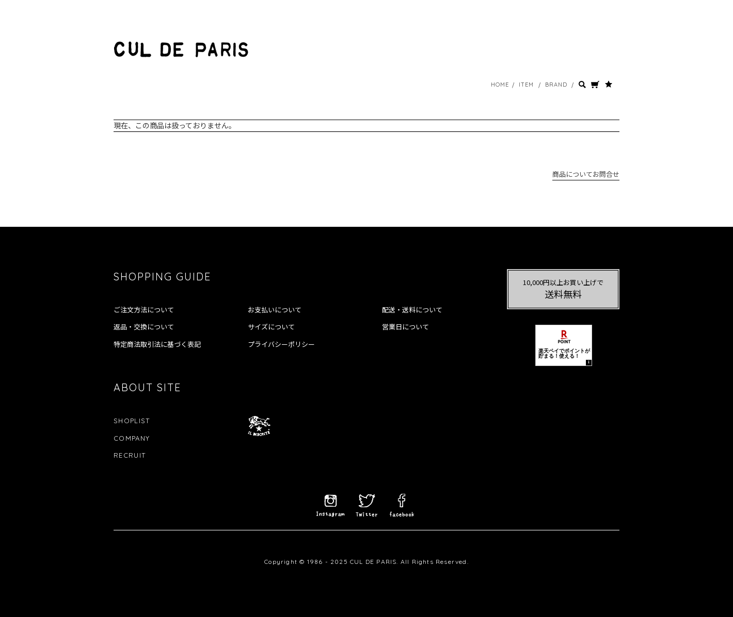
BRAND (556, 84)
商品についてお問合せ (585, 174)
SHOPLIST (132, 420)
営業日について (405, 327)
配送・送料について (412, 310)
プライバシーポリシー (281, 344)
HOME (500, 84)
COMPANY (132, 438)
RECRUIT (130, 455)
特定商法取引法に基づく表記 (157, 344)
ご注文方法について (144, 310)
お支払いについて (274, 310)
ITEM (526, 84)
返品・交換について (144, 327)
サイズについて (271, 327)
